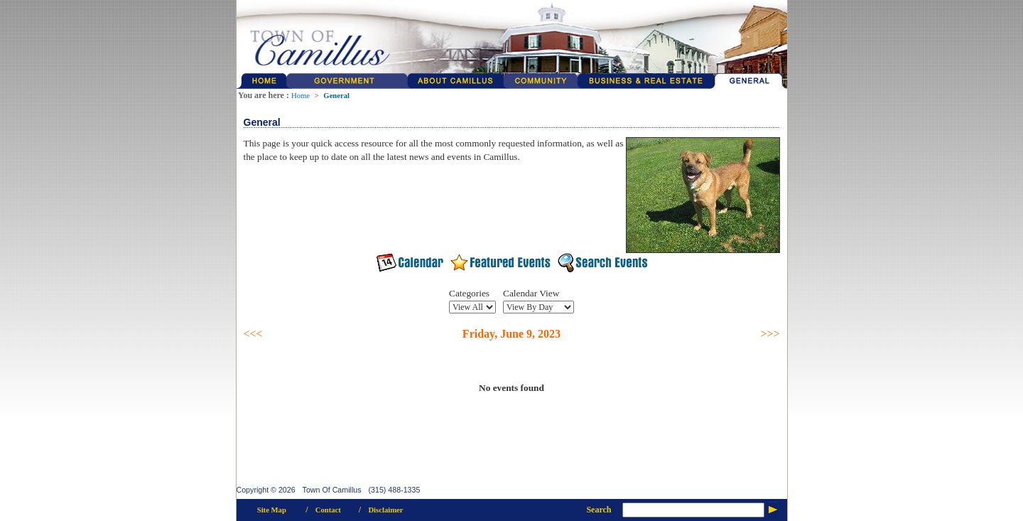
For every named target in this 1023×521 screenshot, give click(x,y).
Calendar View (531, 293)
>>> (769, 334)
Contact (328, 510)
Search (598, 510)
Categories (469, 293)
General (336, 96)
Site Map (271, 510)
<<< (253, 334)
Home (300, 96)
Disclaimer (385, 510)
